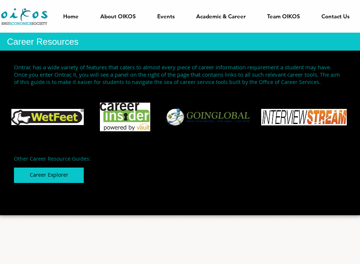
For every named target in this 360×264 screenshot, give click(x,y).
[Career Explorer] (49, 175)
